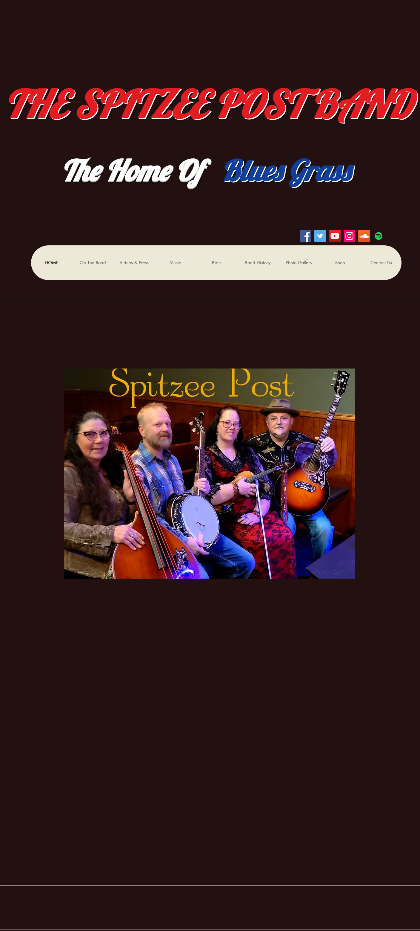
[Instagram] (349, 236)
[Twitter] (320, 236)
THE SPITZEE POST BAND (212, 104)
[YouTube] (335, 236)
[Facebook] (305, 236)
